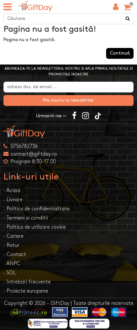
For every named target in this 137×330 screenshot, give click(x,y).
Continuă (120, 53)
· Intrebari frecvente (27, 281)
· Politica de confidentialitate (36, 208)
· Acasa (11, 190)
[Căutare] (128, 18)
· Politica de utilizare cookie (34, 227)
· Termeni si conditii (25, 218)
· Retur (11, 245)
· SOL (9, 272)
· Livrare (12, 199)
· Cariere (13, 236)
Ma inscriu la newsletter (68, 100)
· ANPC (11, 263)
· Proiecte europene (25, 291)
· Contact (14, 254)
